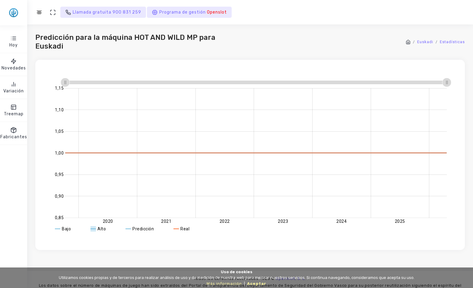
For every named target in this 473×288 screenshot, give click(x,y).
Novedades (14, 64)
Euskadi (425, 42)
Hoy (13, 41)
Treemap (14, 110)
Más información (224, 283)
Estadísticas (452, 42)
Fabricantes (13, 132)
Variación (13, 87)
